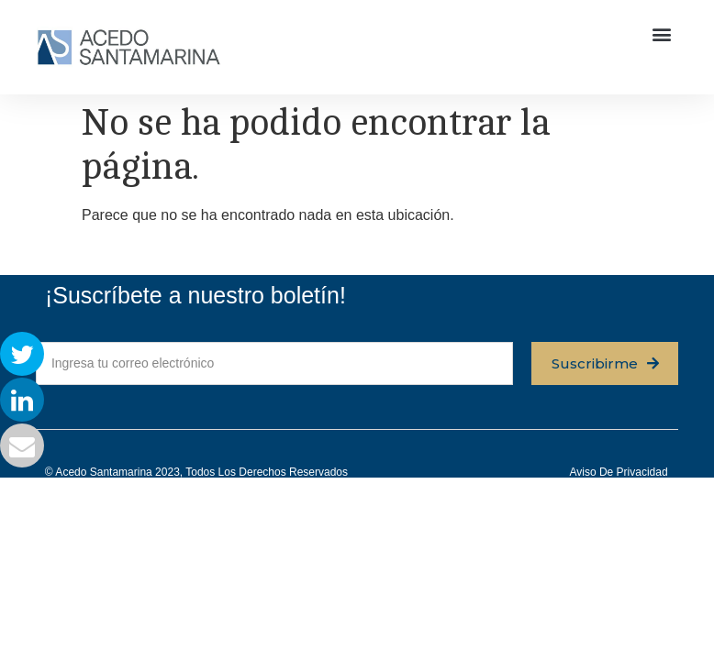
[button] (662, 33)
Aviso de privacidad (618, 472)
